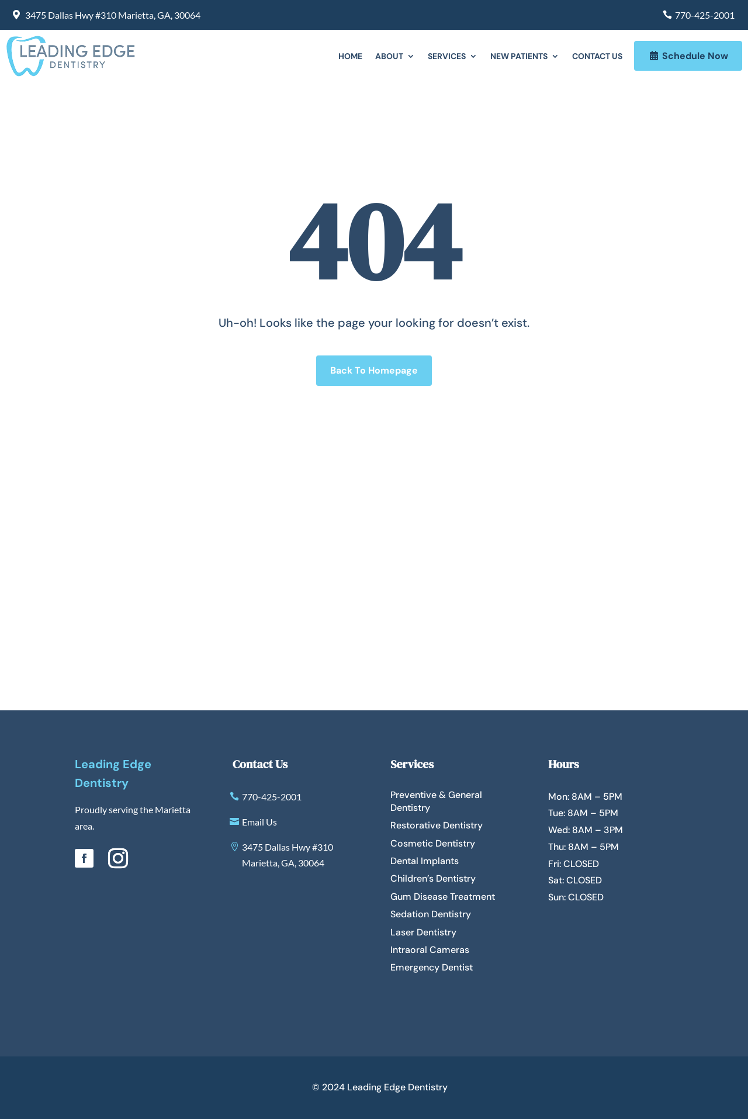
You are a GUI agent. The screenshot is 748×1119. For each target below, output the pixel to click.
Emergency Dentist (431, 967)
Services (447, 56)
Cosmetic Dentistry (432, 843)
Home (350, 56)
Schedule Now (695, 56)
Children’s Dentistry (433, 878)
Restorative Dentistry (436, 825)
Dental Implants (424, 861)
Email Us (259, 821)
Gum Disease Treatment (442, 896)
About (389, 56)
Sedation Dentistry (430, 914)
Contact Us (597, 56)
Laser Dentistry (423, 932)
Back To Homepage (374, 370)
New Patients (519, 56)
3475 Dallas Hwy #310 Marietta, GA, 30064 (112, 14)
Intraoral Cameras (429, 950)
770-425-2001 (705, 14)
